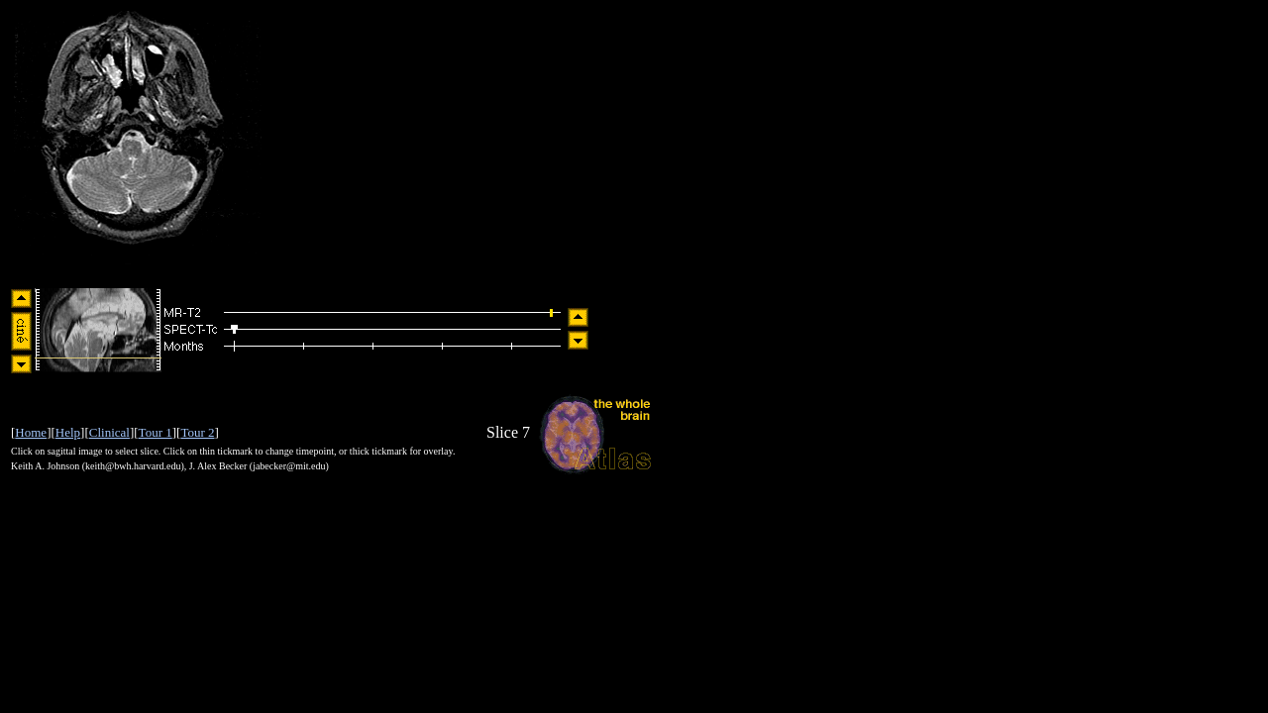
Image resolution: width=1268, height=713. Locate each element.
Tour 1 (155, 432)
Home (31, 432)
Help (67, 432)
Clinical (109, 432)
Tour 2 (197, 432)
